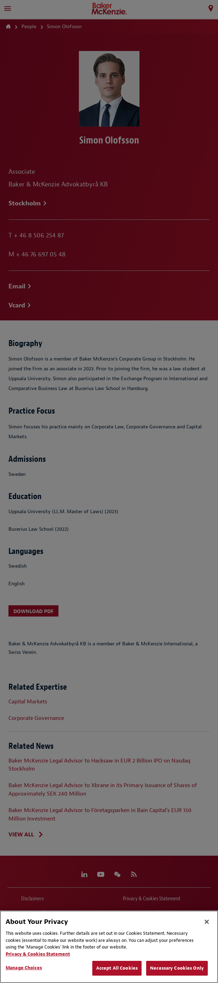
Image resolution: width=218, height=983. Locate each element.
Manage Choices (24, 968)
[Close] (206, 922)
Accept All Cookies (117, 968)
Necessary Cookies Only (177, 968)
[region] (109, 947)
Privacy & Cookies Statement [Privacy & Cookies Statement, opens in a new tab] (38, 954)
